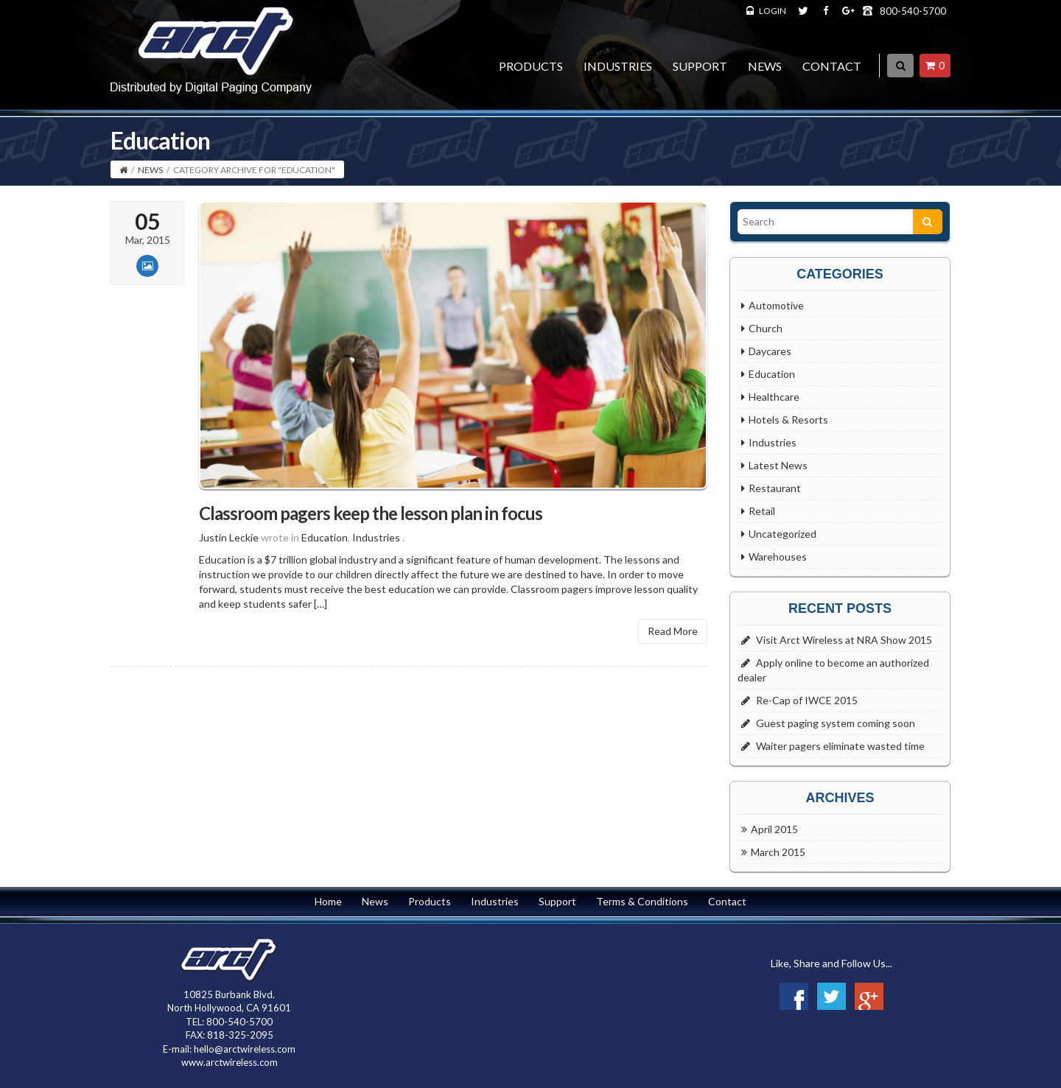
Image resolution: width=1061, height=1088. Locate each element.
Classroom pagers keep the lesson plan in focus (370, 520)
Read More (673, 639)
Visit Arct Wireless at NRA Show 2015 (844, 640)
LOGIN (772, 10)
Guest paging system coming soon (835, 723)
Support (700, 66)
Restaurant (775, 488)
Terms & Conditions (642, 901)
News (765, 66)
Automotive (776, 305)
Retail (762, 511)
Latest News (778, 465)
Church (765, 328)
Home (328, 901)
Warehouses (778, 556)
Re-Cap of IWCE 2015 (807, 700)
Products (531, 66)
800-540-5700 (913, 11)
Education (324, 545)
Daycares (770, 351)
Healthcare (774, 396)
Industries (618, 66)
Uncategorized (782, 533)
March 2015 (778, 852)
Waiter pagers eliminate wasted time (840, 746)
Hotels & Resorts (788, 419)
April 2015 (774, 829)
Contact (831, 66)
